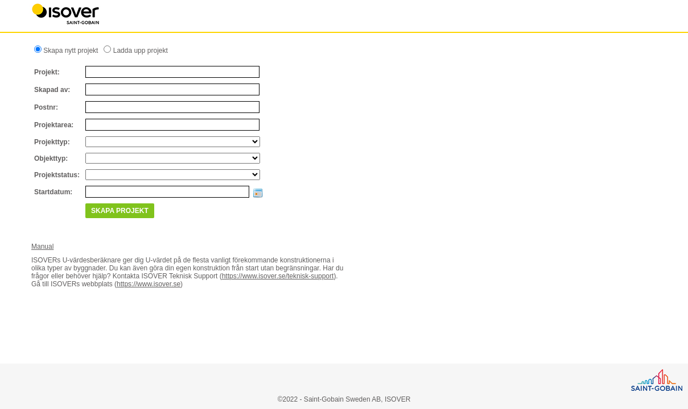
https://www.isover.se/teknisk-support (278, 276)
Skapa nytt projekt (70, 51)
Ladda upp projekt (139, 51)
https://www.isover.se (148, 284)
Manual (42, 247)
